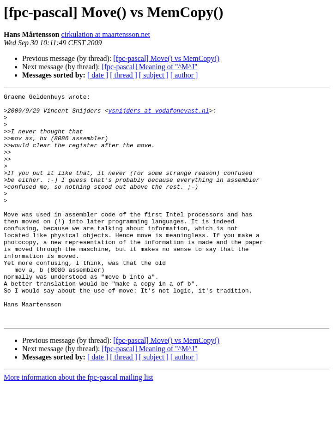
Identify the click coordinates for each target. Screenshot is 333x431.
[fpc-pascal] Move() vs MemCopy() (166, 58)
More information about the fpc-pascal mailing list (78, 423)
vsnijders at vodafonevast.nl (158, 114)
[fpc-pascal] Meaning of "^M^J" (149, 67)
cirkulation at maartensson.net (105, 34)
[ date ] (97, 75)
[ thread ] (123, 75)
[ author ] (184, 75)
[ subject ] (154, 75)
